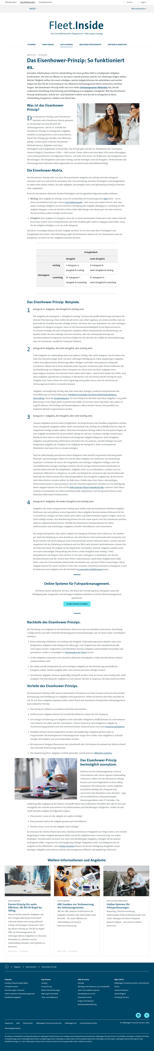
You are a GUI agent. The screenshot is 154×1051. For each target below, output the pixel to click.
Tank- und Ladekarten (49, 997)
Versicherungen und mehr (14, 990)
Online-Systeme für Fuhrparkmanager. (118, 906)
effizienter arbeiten (103, 753)
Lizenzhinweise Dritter (88, 1023)
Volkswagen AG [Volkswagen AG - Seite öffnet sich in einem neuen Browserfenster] (71, 1023)
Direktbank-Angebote (13, 997)
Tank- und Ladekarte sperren (88, 990)
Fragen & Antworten (86, 1001)
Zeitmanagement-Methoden (94, 87)
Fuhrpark (31, 44)
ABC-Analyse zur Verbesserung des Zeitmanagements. (75, 906)
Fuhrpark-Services (11, 986)
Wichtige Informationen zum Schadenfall (93, 986)
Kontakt (81, 983)
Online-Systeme (66, 846)
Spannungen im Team (75, 652)
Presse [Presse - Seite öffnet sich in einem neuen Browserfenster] (116, 986)
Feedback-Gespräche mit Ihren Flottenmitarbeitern (92, 394)
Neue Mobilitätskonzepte (90, 44)
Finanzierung (46, 986)
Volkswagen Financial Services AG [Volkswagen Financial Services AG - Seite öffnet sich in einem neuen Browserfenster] (49, 1023)
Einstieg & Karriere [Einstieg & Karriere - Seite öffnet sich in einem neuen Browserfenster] (121, 997)
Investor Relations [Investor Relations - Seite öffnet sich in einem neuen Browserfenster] (121, 990)
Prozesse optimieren (114, 726)
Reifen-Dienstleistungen (50, 990)
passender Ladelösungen (91, 569)
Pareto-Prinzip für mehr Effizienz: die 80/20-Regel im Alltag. (25, 907)
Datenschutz (28, 1023)
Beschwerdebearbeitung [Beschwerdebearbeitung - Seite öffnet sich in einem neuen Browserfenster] (87, 1004)
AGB (18, 1023)
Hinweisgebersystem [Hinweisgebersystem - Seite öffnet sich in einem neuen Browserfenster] (13, 1028)
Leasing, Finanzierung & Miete (16, 983)
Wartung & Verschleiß (49, 994)
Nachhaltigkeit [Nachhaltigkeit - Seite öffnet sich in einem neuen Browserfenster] (120, 994)
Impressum (9, 1023)
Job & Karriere (66, 44)
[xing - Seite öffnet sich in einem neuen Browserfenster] (146, 1015)
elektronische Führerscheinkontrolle (87, 487)
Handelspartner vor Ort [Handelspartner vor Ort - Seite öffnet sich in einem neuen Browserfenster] (86, 994)
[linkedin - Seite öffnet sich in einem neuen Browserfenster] (138, 1015)
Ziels (105, 198)
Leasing (44, 983)
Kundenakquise (61, 398)
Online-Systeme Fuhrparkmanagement (20, 994)
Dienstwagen (48, 44)
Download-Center (85, 997)
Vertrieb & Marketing (117, 44)
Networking (38, 398)
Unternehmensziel (73, 202)
